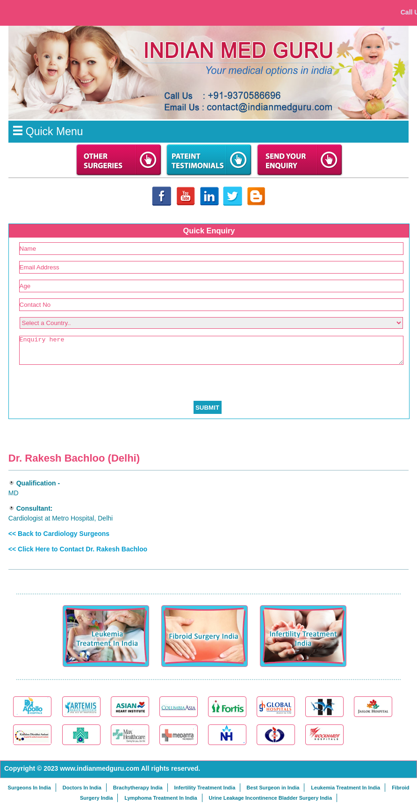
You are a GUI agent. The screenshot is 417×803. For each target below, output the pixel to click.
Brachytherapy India (138, 787)
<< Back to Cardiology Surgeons (58, 533)
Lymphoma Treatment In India (160, 798)
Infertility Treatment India (204, 787)
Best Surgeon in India (272, 787)
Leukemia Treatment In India (345, 787)
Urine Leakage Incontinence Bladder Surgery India (270, 798)
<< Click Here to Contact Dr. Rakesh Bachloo (77, 549)
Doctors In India (82, 787)
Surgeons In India (29, 787)
